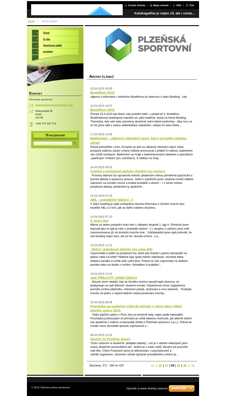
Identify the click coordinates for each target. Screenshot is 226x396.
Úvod (31, 21)
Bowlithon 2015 (102, 92)
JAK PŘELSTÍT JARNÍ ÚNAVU (113, 278)
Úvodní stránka (136, 5)
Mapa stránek (161, 5)
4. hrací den (99, 221)
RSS (178, 5)
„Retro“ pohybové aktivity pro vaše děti (121, 249)
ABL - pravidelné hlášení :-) (111, 200)
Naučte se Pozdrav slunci (110, 339)
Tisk (191, 5)
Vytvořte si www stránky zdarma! (147, 388)
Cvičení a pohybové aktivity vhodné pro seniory (127, 171)
